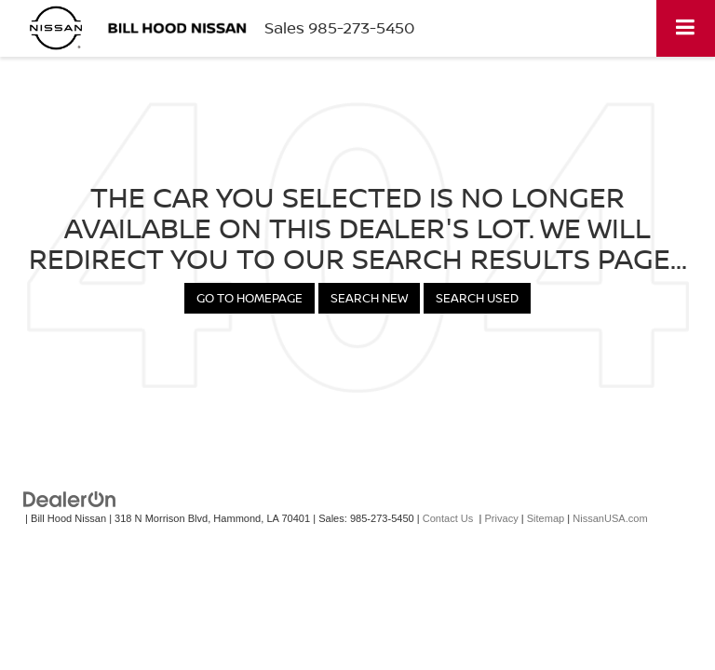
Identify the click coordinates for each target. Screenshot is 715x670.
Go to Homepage (249, 297)
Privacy (501, 518)
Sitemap (546, 518)
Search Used (477, 297)
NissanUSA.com (610, 518)
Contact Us (448, 518)
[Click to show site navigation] (685, 28)
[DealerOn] (69, 498)
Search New (369, 297)
